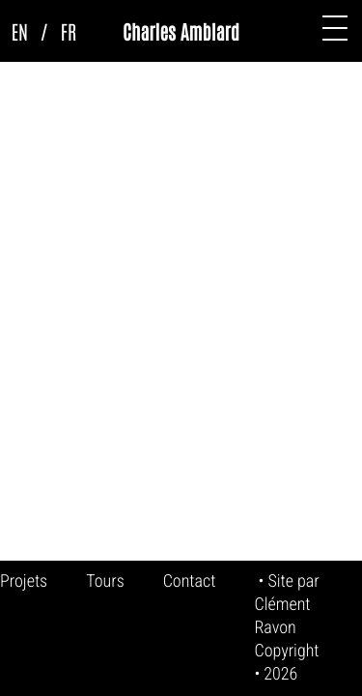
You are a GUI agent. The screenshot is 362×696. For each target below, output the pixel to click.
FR (68, 31)
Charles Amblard (181, 31)
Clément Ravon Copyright (286, 627)
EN (20, 31)
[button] (335, 28)
